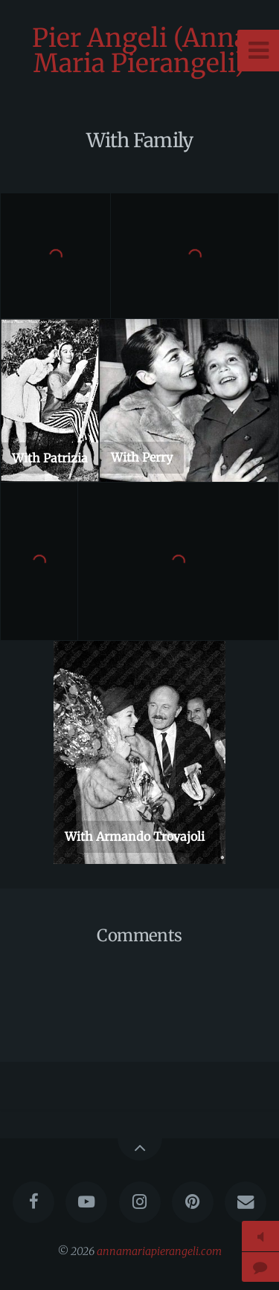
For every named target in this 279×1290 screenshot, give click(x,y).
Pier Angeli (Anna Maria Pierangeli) (140, 50)
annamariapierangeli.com (159, 1251)
